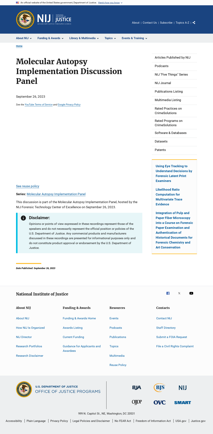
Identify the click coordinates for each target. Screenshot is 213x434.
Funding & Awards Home (79, 318)
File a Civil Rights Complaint (175, 346)
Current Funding (73, 337)
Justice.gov (198, 421)
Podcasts (116, 327)
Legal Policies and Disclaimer (91, 421)
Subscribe (166, 22)
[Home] (54, 19)
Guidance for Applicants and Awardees (82, 348)
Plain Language (36, 421)
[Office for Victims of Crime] (160, 405)
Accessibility (14, 421)
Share (197, 25)
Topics (114, 346)
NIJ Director (24, 337)
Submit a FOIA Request (171, 337)
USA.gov (180, 421)
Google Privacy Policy (69, 104)
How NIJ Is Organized (30, 327)
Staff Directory (166, 327)
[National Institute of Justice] (182, 391)
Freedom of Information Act (153, 421)
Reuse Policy (118, 365)
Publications (118, 337)
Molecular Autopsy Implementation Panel (56, 194)
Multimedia (117, 355)
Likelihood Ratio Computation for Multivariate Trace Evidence (169, 197)
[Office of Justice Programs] (25, 19)
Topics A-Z (182, 22)
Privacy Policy (59, 421)
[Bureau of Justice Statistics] (160, 393)
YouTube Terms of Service (39, 104)
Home (19, 46)
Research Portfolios (29, 346)
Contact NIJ (164, 318)
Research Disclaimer (29, 355)
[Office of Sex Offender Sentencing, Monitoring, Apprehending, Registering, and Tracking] (182, 404)
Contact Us (150, 22)
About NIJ (22, 318)
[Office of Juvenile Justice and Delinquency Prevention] (137, 405)
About (135, 22)
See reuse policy (27, 186)
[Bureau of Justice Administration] (136, 390)
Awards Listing (73, 327)
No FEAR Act (123, 421)
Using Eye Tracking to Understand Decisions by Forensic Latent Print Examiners (174, 173)
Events (114, 318)
